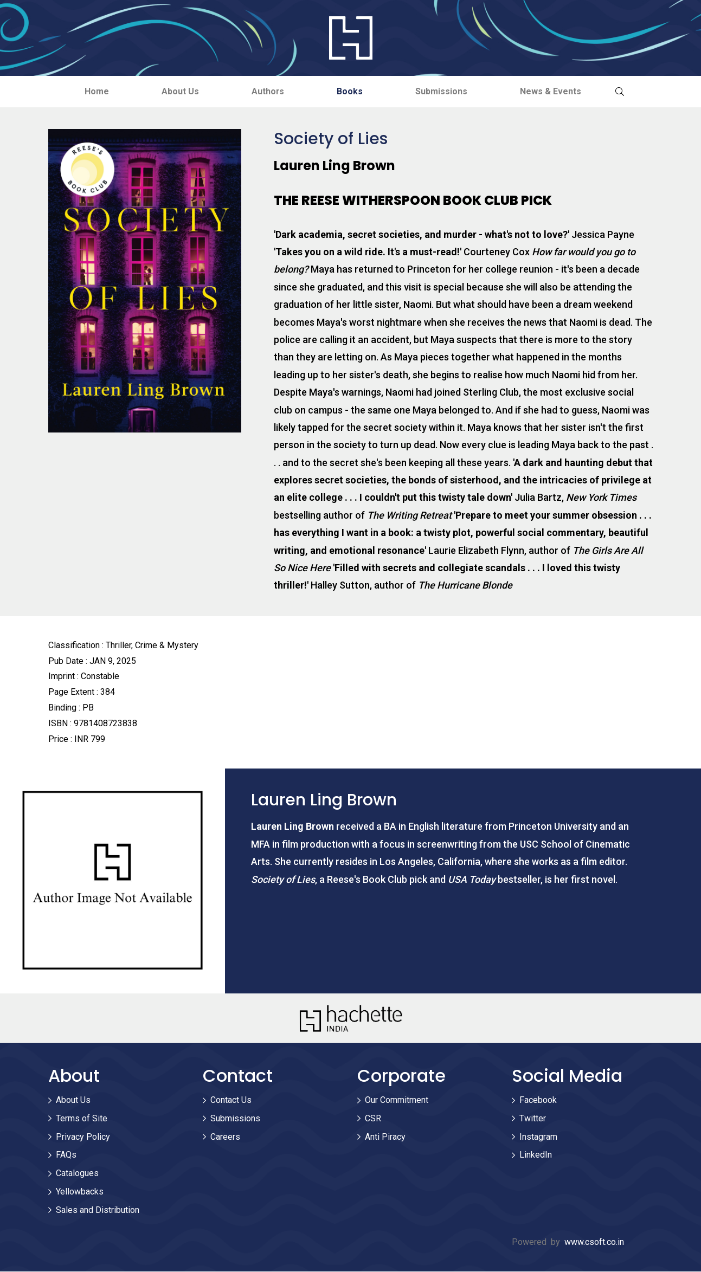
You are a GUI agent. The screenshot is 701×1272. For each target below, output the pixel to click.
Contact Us (231, 1100)
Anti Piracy (385, 1137)
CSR (373, 1118)
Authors (267, 91)
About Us (177, 91)
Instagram (538, 1137)
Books (351, 91)
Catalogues (77, 1173)
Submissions (444, 91)
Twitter (532, 1118)
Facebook (538, 1100)
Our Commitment (396, 1100)
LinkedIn (535, 1155)
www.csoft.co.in (594, 1242)
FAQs (66, 1155)
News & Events (555, 91)
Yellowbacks (80, 1191)
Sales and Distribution (97, 1210)
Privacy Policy (83, 1137)
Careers (225, 1137)
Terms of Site (81, 1118)
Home (92, 91)
